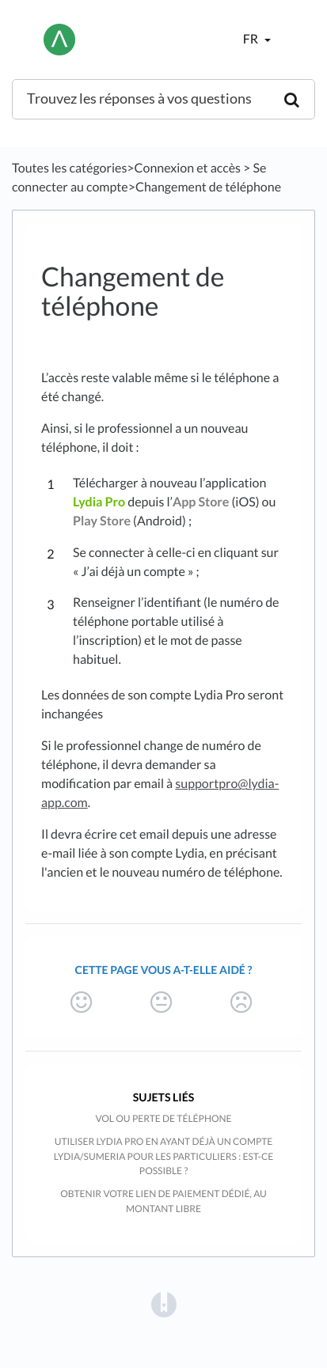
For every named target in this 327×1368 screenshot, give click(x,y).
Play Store (102, 521)
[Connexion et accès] (188, 168)
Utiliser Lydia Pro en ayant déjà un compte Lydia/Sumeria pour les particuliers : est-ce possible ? (163, 1156)
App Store (201, 502)
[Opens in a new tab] (164, 1304)
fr (251, 39)
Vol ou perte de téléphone (163, 1118)
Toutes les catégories (69, 168)
